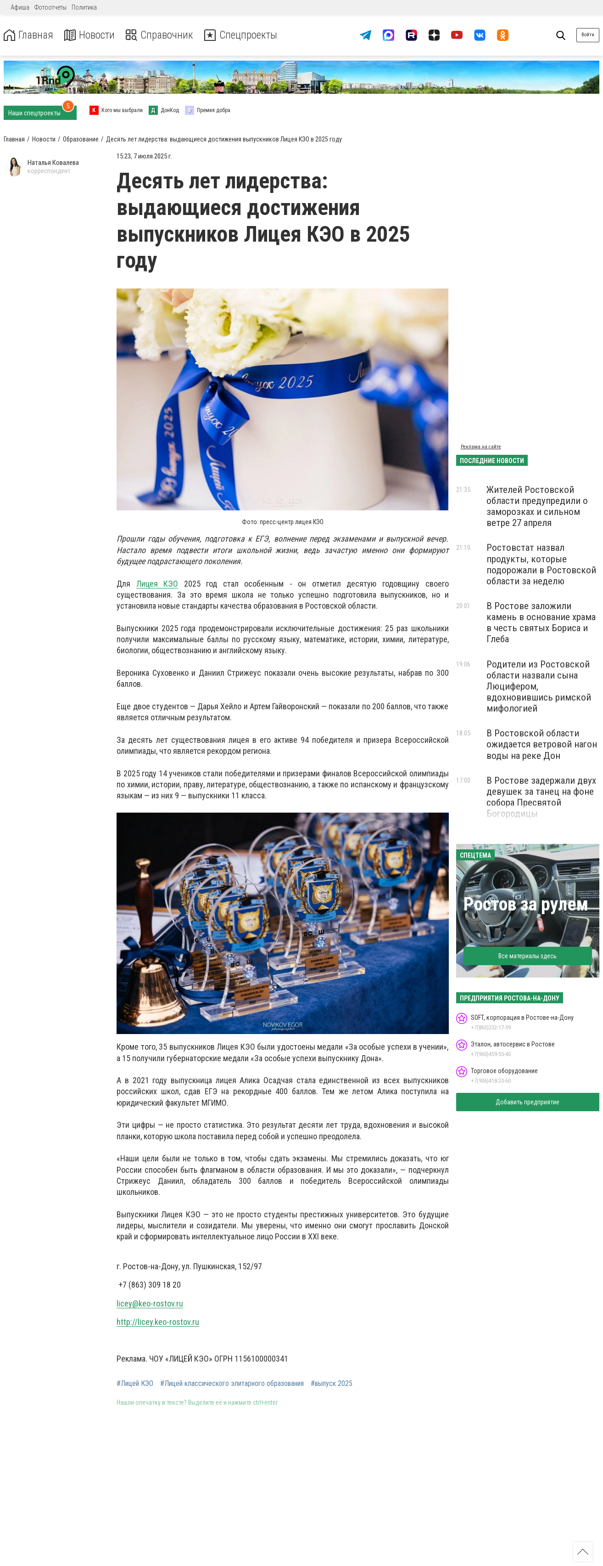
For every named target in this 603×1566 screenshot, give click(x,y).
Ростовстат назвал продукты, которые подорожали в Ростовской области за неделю (541, 564)
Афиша (20, 7)
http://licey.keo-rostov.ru (158, 1322)
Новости (91, 35)
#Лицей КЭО (135, 1383)
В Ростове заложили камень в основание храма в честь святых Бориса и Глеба (541, 622)
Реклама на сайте (481, 447)
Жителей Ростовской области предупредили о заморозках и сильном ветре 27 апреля (537, 506)
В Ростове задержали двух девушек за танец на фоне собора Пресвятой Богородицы (541, 797)
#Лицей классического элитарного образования (232, 1383)
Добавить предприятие (527, 1102)
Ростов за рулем (525, 904)
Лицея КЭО (157, 583)
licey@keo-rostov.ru (150, 1303)
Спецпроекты (245, 35)
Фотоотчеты (50, 7)
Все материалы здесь (527, 956)
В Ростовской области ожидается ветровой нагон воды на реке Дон (541, 744)
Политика (84, 7)
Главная (29, 35)
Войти (587, 35)
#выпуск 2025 (331, 1383)
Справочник (162, 35)
